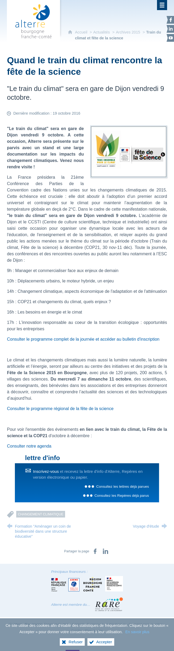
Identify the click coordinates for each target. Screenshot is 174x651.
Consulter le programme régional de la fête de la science (60, 408)
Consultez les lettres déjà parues (122, 487)
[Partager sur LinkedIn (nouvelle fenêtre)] (105, 551)
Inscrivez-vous (46, 471)
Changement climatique (40, 514)
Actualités (101, 32)
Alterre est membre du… (71, 605)
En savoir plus (137, 634)
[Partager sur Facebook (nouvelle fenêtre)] (95, 551)
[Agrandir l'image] (128, 151)
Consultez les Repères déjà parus (122, 496)
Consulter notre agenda (29, 446)
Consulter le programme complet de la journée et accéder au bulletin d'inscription (83, 339)
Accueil (81, 32)
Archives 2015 (128, 32)
